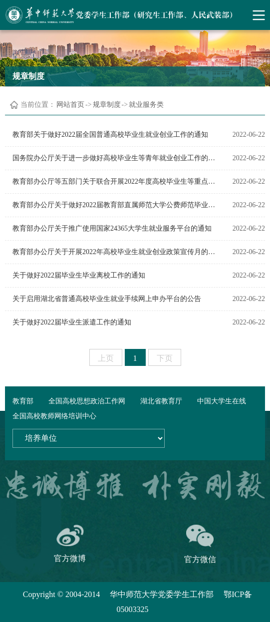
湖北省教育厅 (161, 401)
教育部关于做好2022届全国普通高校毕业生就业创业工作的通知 (110, 134)
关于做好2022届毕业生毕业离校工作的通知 (78, 275)
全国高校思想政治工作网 (86, 401)
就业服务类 (146, 104)
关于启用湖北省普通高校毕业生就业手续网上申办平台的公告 (106, 299)
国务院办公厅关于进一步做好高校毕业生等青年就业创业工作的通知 (113, 158)
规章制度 (107, 104)
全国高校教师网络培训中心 (54, 416)
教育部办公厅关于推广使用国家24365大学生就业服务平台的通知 (112, 228)
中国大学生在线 (221, 401)
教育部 (22, 401)
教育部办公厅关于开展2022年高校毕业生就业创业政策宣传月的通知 (113, 252)
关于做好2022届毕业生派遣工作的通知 (71, 322)
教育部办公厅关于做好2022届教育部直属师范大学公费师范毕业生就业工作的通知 (113, 205)
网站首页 (70, 104)
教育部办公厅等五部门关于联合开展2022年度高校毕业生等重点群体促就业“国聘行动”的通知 (113, 181)
